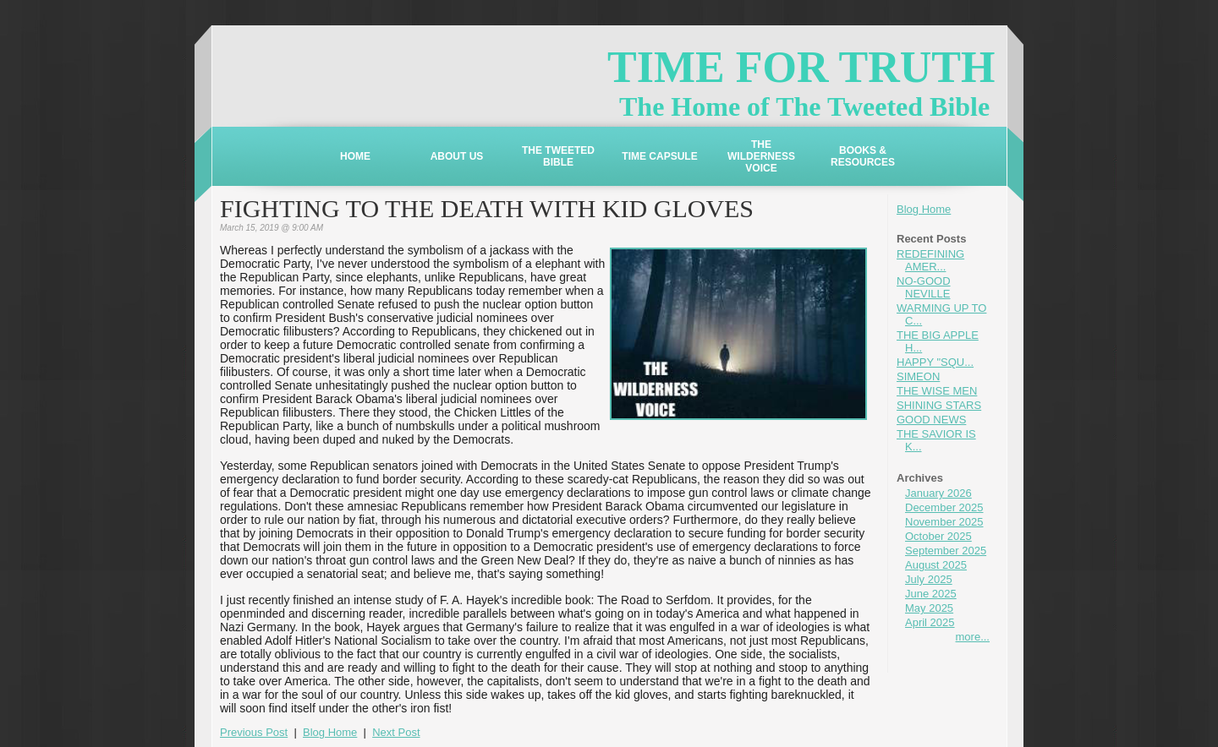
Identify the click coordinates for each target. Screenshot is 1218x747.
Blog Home (924, 209)
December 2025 (944, 507)
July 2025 (928, 579)
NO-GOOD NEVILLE (924, 287)
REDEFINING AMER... (930, 260)
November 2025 (944, 521)
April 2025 (930, 622)
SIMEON (918, 376)
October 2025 (938, 536)
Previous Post (254, 732)
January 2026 (938, 493)
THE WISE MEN (937, 390)
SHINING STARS (939, 405)
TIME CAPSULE (659, 156)
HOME (355, 156)
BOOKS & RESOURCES (863, 156)
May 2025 (929, 608)
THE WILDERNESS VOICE (761, 156)
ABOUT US (457, 156)
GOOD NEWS (931, 419)
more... (973, 636)
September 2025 (945, 550)
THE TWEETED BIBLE (558, 156)
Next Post (396, 732)
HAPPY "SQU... (935, 362)
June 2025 (931, 593)
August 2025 (936, 565)
